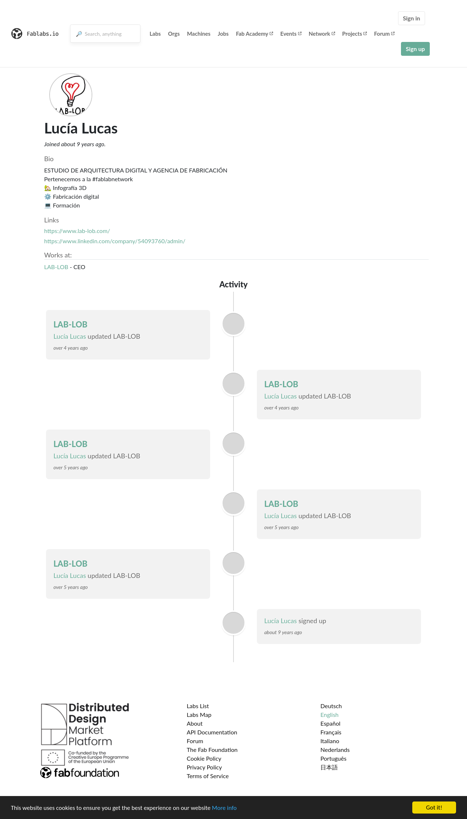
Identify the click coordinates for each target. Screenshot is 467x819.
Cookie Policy (204, 758)
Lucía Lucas (69, 336)
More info (224, 808)
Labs (155, 33)
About (195, 723)
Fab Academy (254, 33)
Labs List (198, 705)
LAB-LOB (57, 266)
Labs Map (199, 714)
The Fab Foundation (212, 749)
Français (330, 732)
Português (333, 758)
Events (290, 33)
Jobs (223, 33)
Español (330, 723)
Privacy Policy (204, 767)
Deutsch (331, 705)
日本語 (329, 767)
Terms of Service (208, 775)
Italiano (329, 740)
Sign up (415, 48)
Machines (199, 33)
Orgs (174, 33)
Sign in (411, 18)
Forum (384, 33)
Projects (354, 33)
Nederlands (335, 749)
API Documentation (212, 732)
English (329, 714)
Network (322, 33)
